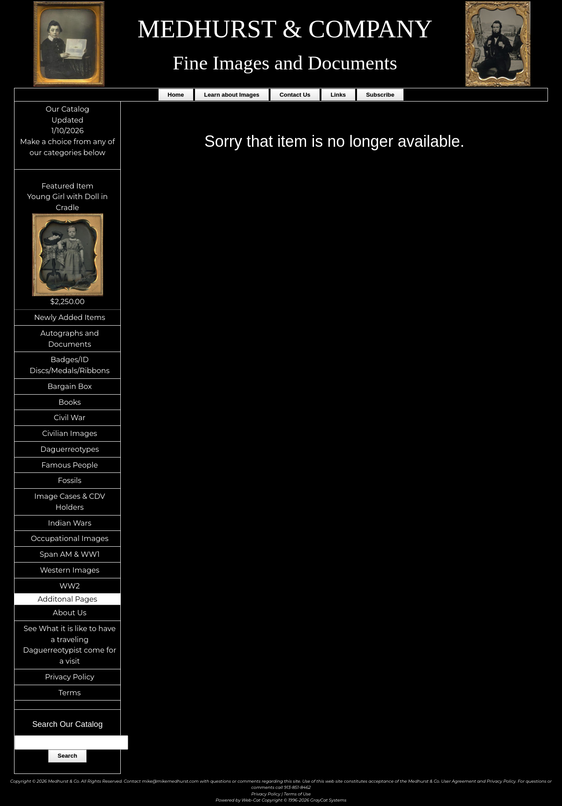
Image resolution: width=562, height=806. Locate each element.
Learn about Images (231, 94)
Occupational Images (69, 538)
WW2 (70, 585)
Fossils (70, 480)
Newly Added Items (69, 317)
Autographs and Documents (69, 339)
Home (176, 94)
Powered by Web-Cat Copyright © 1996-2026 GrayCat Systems (281, 800)
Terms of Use (297, 793)
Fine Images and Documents (285, 63)
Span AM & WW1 (70, 554)
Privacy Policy (69, 676)
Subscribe (380, 94)
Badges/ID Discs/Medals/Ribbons (70, 365)
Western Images (69, 570)
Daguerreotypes (69, 449)
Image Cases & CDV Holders (69, 502)
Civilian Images (69, 433)
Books (69, 402)
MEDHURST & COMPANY (284, 29)
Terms (69, 692)
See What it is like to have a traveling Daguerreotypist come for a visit (69, 644)
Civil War (70, 417)
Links (338, 94)
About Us (69, 612)
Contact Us (295, 94)
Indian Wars (69, 523)
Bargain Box (69, 386)
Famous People (69, 465)
